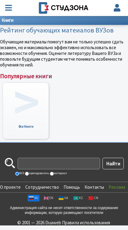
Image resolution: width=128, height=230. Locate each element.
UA (63, 198)
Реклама (117, 187)
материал (60, 173)
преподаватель (38, 173)
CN (93, 198)
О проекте (10, 187)
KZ (78, 198)
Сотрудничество (42, 187)
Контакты (94, 187)
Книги (7, 20)
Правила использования (86, 222)
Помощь (72, 187)
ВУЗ (21, 173)
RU (33, 198)
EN (48, 198)
